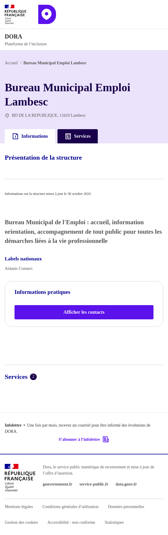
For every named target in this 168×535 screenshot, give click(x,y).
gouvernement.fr (57, 484)
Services (78, 136)
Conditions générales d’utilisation (70, 506)
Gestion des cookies (21, 522)
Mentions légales (19, 506)
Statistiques (114, 522)
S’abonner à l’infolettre (84, 439)
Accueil (11, 63)
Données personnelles (126, 506)
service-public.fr (93, 484)
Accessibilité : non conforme (71, 522)
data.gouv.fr (126, 484)
